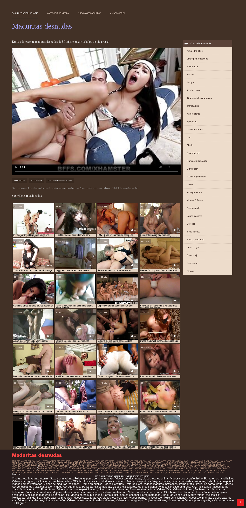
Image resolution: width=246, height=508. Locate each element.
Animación (192, 263)
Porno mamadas (150, 494)
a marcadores (117, 13)
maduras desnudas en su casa (210, 465)
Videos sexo (80, 497)
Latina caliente (194, 216)
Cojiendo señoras (155, 500)
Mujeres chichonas (175, 497)
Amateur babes (195, 51)
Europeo (191, 224)
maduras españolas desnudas (182, 467)
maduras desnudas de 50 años (60, 180)
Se (38, 497)
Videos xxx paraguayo (130, 500)
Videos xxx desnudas (128, 478)
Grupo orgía (193, 247)
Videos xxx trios (114, 484)
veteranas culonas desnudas (209, 472)
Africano (191, 271)
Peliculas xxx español (220, 481)
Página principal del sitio (25, 13)
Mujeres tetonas (62, 492)
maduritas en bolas (204, 469)
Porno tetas (48, 489)
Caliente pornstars (196, 176)
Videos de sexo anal (79, 500)
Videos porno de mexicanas (188, 481)
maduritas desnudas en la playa (174, 469)
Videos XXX (164, 489)
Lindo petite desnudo (197, 58)
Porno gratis (187, 484)
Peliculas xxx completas (96, 486)
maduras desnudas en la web (177, 465)
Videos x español (55, 500)
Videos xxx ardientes (115, 497)
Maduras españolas (139, 481)
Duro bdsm (192, 169)
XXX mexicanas (201, 486)
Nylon (190, 184)
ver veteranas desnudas (179, 472)
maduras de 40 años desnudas (146, 463)
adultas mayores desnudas (26, 461)
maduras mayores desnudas (81, 469)
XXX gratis (20, 503)
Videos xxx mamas (199, 497)
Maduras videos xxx (175, 494)
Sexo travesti (193, 231)
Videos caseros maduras (57, 497)
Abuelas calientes (103, 500)
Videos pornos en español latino (77, 489)
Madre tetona (196, 494)
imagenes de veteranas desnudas (134, 461)
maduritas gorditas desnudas (77, 471)
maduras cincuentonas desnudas (75, 463)
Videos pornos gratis (197, 500)
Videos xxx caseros (124, 486)
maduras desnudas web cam (150, 467)
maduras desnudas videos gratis (116, 467)
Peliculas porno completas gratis (94, 478)
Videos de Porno (183, 489)
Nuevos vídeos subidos (89, 13)
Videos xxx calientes (30, 500)
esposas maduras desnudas (56, 461)
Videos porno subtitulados (86, 494)
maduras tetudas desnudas (112, 469)
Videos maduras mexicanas (160, 484)
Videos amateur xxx (115, 492)
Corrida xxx (193, 106)
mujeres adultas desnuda (59, 472)
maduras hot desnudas (24, 469)
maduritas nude (103, 471)
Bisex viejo (192, 255)
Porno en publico (92, 484)
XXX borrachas (173, 492)
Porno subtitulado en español (121, 494)
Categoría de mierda (58, 13)
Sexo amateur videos (142, 489)
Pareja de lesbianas (197, 161)
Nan (189, 137)
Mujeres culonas (148, 486)
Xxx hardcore (193, 90)
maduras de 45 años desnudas (206, 463)
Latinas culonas (193, 492)
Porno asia (192, 66)
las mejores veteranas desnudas (171, 461)
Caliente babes (195, 129)
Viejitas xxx (213, 494)
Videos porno (137, 497)
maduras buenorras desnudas (39, 463)
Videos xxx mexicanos (87, 492)
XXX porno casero (223, 500)
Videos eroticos (30, 489)
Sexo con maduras (61, 478)
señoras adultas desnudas (149, 472)
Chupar (190, 82)
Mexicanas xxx (43, 486)
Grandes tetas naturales (199, 98)
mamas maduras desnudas (169, 471)
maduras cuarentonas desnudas (111, 463)
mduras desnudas (195, 471)
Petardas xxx (134, 484)
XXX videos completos (49, 481)
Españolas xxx (60, 494)
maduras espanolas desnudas (215, 467)
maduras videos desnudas (142, 469)
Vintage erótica (194, 192)
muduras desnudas (34, 472)
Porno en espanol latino (218, 478)
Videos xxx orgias (23, 481)
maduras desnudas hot (24, 467)
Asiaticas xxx (154, 497)
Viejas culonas (161, 481)
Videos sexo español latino (186, 478)
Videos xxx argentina (156, 478)
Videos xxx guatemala (67, 486)
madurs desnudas (123, 471)
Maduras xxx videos (113, 481)
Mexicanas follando (23, 497)
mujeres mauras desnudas (119, 472)
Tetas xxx (95, 497)
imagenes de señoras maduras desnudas (93, 461)
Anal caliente (193, 113)
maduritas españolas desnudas (43, 471)
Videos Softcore (195, 200)
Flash (190, 145)
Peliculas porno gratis (209, 484)
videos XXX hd (73, 481)
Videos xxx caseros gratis (174, 486)
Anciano (191, 74)
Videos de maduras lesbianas (62, 484)
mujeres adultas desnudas (89, 472)
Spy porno (192, 121)
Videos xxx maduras (38, 492)
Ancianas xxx (92, 481)
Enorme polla (193, 208)
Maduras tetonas (38, 478)
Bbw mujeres (193, 153)
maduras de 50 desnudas (24, 465)
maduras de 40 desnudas (176, 463)
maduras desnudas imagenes (52, 467)
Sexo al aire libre (195, 239)
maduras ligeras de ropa (51, 469)
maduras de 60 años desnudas (54, 465)
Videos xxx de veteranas (113, 489)
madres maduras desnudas (204, 461)
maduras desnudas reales (83, 467)
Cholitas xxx (19, 478)
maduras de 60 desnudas (84, 465)
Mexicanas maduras (37, 494)
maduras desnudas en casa (146, 465)
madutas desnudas (144, 471)
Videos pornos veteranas (27, 484)
